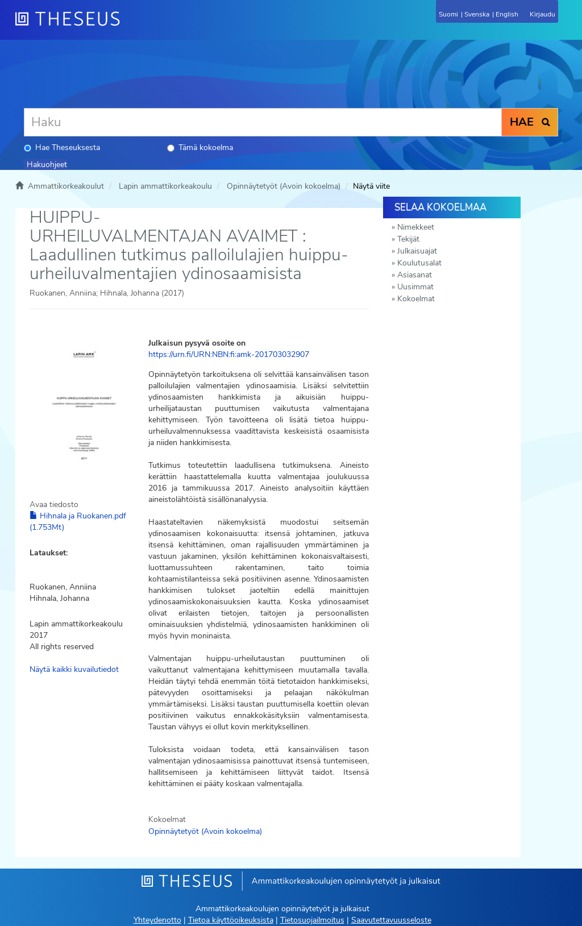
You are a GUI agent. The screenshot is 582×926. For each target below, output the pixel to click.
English (507, 14)
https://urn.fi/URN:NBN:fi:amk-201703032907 (228, 354)
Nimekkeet (415, 227)
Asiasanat (414, 274)
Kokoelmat (416, 298)
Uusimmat (415, 286)
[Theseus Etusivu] (129, 25)
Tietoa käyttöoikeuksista (230, 920)
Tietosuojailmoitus (312, 920)
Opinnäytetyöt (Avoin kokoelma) (283, 186)
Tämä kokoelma (200, 147)
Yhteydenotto (157, 920)
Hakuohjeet (47, 164)
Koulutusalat (419, 263)
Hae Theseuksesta (62, 147)
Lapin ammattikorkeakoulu (165, 186)
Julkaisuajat (417, 251)
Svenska (476, 14)
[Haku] (263, 122)
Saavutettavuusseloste (391, 920)
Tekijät (408, 239)
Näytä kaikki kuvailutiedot (74, 669)
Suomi (448, 14)
